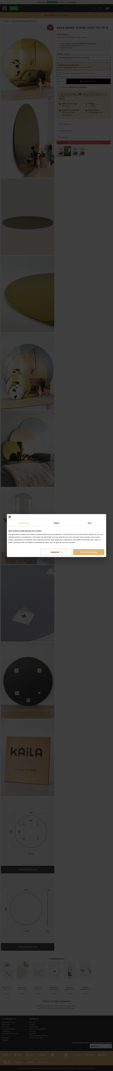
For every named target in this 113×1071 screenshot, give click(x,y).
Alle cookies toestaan (88, 552)
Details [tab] (56, 523)
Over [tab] (90, 523)
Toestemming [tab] (23, 523)
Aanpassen (56, 552)
